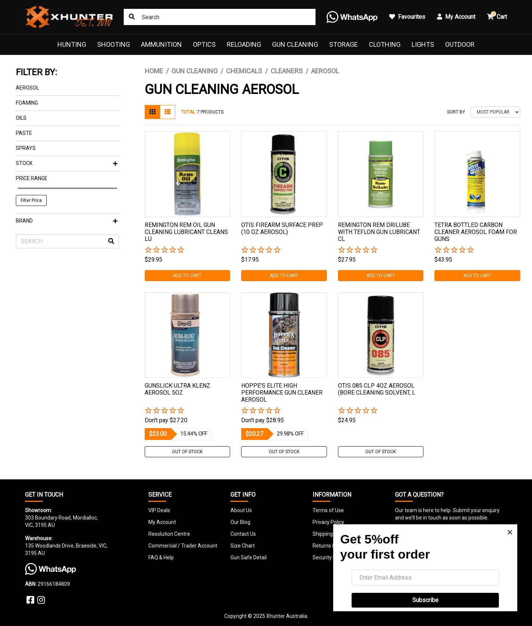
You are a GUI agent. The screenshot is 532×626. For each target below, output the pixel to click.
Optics (204, 44)
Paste (24, 133)
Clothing (385, 44)
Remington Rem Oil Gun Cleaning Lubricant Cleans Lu (186, 231)
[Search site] (132, 17)
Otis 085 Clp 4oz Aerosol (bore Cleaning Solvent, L (376, 389)
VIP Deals (159, 510)
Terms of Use (328, 510)
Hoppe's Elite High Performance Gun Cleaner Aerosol (282, 392)
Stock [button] (66, 163)
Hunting (71, 44)
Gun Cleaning (295, 44)
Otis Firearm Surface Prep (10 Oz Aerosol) (282, 228)
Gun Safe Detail (248, 557)
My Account (162, 522)
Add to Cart (187, 275)
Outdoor (460, 44)
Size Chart (242, 546)
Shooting (113, 44)
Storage (343, 44)
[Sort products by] (495, 112)
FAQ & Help (161, 557)
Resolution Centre (169, 534)
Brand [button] (66, 221)
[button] (187, 250)
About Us (241, 510)
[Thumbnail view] (152, 112)
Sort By (456, 112)
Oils (21, 118)
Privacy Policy (328, 522)
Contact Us (243, 534)
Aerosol (27, 88)
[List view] (167, 112)
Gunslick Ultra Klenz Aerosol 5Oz (177, 389)
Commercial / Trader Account (182, 546)
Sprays (26, 148)
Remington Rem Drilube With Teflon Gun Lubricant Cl (379, 231)
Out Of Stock (187, 451)
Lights (423, 44)
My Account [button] (456, 16)
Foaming (27, 103)
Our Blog (240, 522)
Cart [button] (497, 15)
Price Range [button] (31, 178)
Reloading (244, 44)
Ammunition (161, 44)
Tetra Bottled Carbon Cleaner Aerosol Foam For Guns (475, 231)
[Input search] (220, 17)
